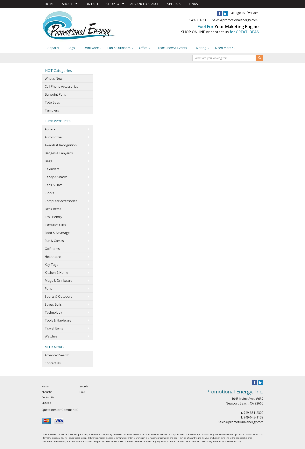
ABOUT (67, 4)
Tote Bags (52, 102)
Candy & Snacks (56, 177)
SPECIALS (174, 4)
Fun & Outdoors (120, 48)
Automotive (53, 137)
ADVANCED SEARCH (145, 4)
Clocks (49, 193)
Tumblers (52, 110)
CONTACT (91, 4)
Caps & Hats (53, 185)
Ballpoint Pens (55, 94)
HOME (49, 4)
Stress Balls (53, 304)
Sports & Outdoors (58, 296)
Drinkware (92, 48)
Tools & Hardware (58, 320)
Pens (48, 288)
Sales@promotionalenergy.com (235, 20)
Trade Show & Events (173, 48)
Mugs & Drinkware (58, 280)
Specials (47, 403)
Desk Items (53, 209)
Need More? (225, 48)
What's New (53, 78)
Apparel (54, 48)
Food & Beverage (57, 233)
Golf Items (52, 249)
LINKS (193, 4)
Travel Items (54, 328)
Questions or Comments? (60, 410)
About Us (47, 392)
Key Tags (51, 264)
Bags (72, 48)
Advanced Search (57, 355)
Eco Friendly (53, 217)
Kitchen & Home (56, 272)
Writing (202, 48)
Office (144, 48)
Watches (51, 336)
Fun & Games (54, 241)
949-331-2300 (199, 20)
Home (45, 386)
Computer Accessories (61, 201)
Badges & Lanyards (59, 153)
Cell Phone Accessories (61, 86)
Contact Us (53, 363)
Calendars (52, 169)
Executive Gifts (55, 225)
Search (84, 386)
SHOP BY (112, 4)
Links (83, 392)
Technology (53, 312)
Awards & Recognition (61, 145)
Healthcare (53, 257)
